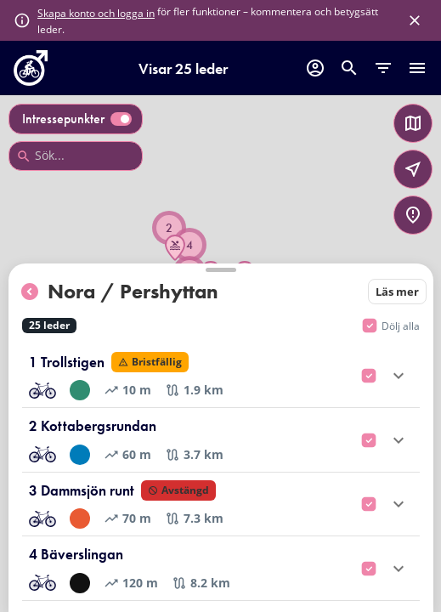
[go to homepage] (31, 80)
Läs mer (397, 291)
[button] (175, 248)
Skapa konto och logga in (96, 13)
